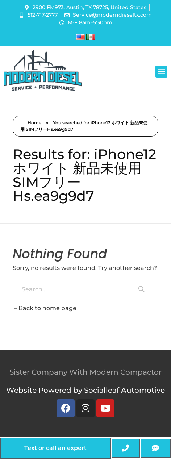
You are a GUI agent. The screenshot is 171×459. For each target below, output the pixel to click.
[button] (161, 72)
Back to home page (44, 308)
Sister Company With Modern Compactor (85, 372)
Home (34, 122)
